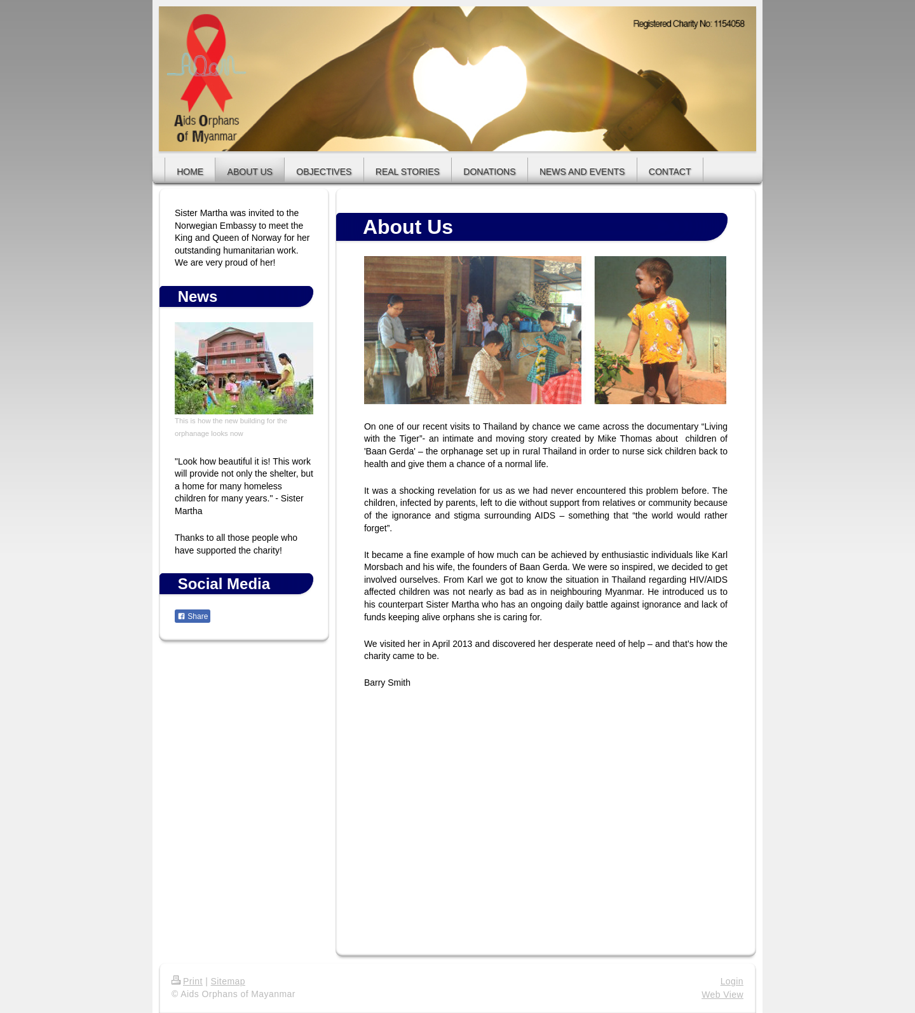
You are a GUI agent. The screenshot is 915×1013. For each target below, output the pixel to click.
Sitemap (228, 981)
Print (187, 981)
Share (192, 616)
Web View (722, 994)
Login (732, 981)
